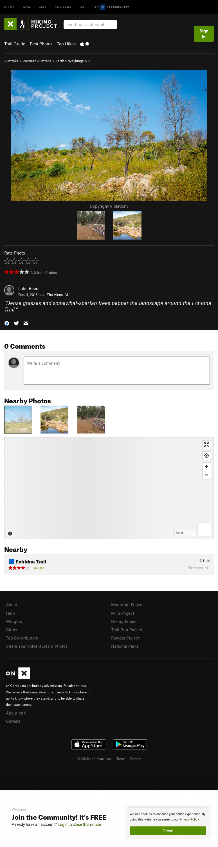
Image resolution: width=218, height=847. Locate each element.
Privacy (135, 758)
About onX (16, 712)
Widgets (14, 621)
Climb (9, 7)
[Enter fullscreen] (207, 445)
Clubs (11, 629)
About (11, 604)
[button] (6, 322)
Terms (120, 758)
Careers (13, 721)
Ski (83, 7)
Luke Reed (28, 288)
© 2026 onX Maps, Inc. (94, 758)
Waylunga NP (79, 61)
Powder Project (125, 637)
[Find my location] (207, 456)
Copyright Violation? (109, 206)
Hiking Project (124, 621)
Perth (59, 61)
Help (10, 613)
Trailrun (63, 7)
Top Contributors (22, 637)
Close (168, 830)
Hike (43, 7)
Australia (11, 61)
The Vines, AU (58, 294)
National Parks (125, 646)
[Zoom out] (207, 475)
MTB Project (122, 613)
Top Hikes (66, 43)
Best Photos (41, 43)
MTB (26, 7)
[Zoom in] (207, 467)
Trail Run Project (126, 629)
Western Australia (37, 61)
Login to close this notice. (80, 824)
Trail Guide (14, 43)
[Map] (109, 488)
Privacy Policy (189, 819)
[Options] (204, 529)
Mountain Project (127, 604)
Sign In (203, 33)
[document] (168, 823)
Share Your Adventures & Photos (37, 646)
